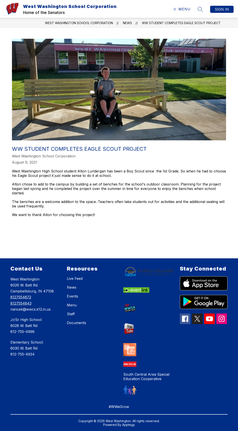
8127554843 (20, 303)
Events (72, 296)
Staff (71, 314)
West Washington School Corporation (79, 23)
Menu (72, 305)
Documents (76, 323)
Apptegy (128, 425)
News (127, 23)
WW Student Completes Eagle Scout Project (181, 23)
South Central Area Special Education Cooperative (146, 376)
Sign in (222, 9)
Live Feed (75, 278)
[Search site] (200, 9)
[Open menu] (181, 9)
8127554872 (20, 297)
